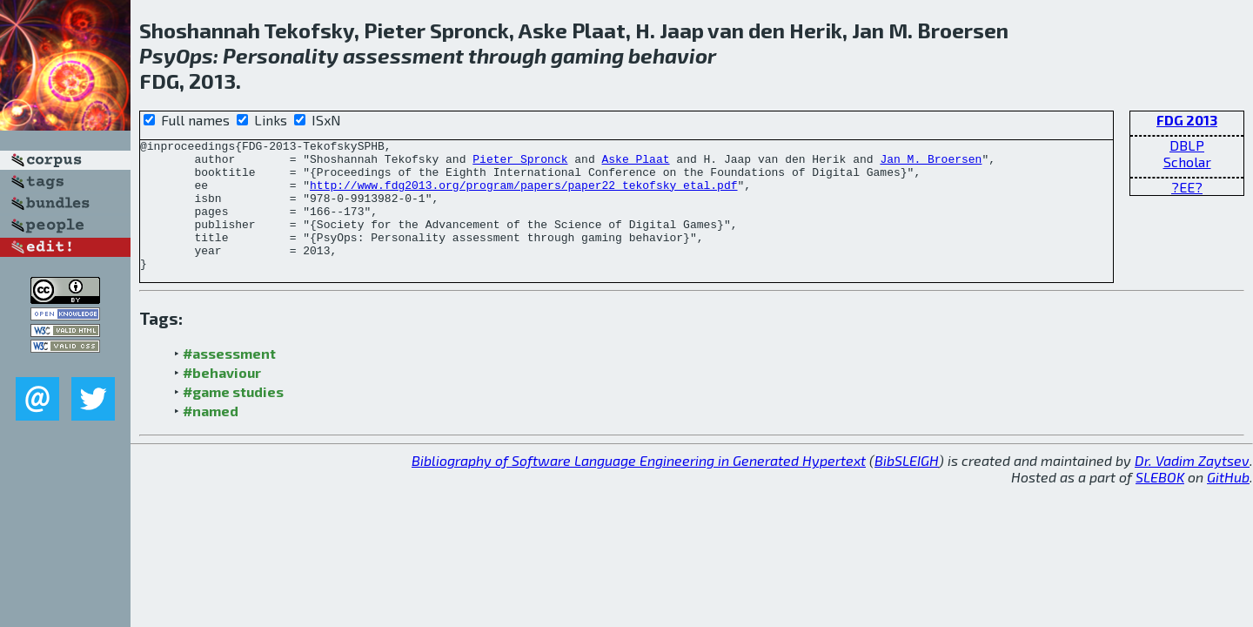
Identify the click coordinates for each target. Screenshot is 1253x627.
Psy (157, 55)
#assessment (229, 379)
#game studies (233, 417)
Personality (280, 55)
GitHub (1228, 503)
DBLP (1186, 145)
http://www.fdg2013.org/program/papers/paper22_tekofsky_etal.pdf (523, 195)
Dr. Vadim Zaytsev (1192, 486)
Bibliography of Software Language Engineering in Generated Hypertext (639, 486)
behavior (672, 55)
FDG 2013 (1186, 119)
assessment (403, 55)
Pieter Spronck (519, 164)
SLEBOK (1160, 503)
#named (210, 436)
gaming (587, 55)
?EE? (1187, 187)
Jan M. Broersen (931, 164)
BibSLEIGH (906, 486)
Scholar (1187, 161)
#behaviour (222, 398)
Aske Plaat (635, 164)
